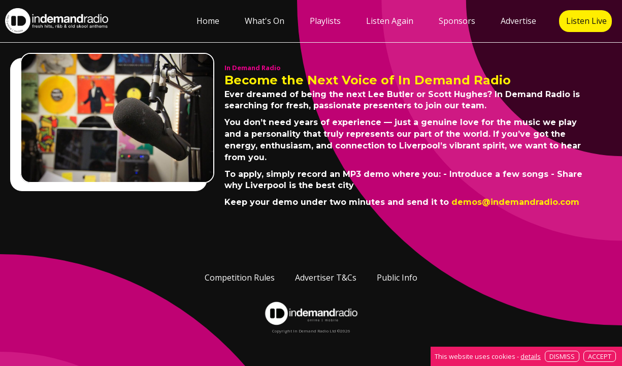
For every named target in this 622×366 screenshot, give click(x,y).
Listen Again (389, 20)
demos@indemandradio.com (515, 202)
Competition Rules (240, 277)
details (530, 356)
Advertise (518, 20)
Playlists (325, 20)
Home (208, 20)
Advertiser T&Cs (325, 277)
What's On (264, 20)
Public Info (397, 277)
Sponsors (457, 20)
